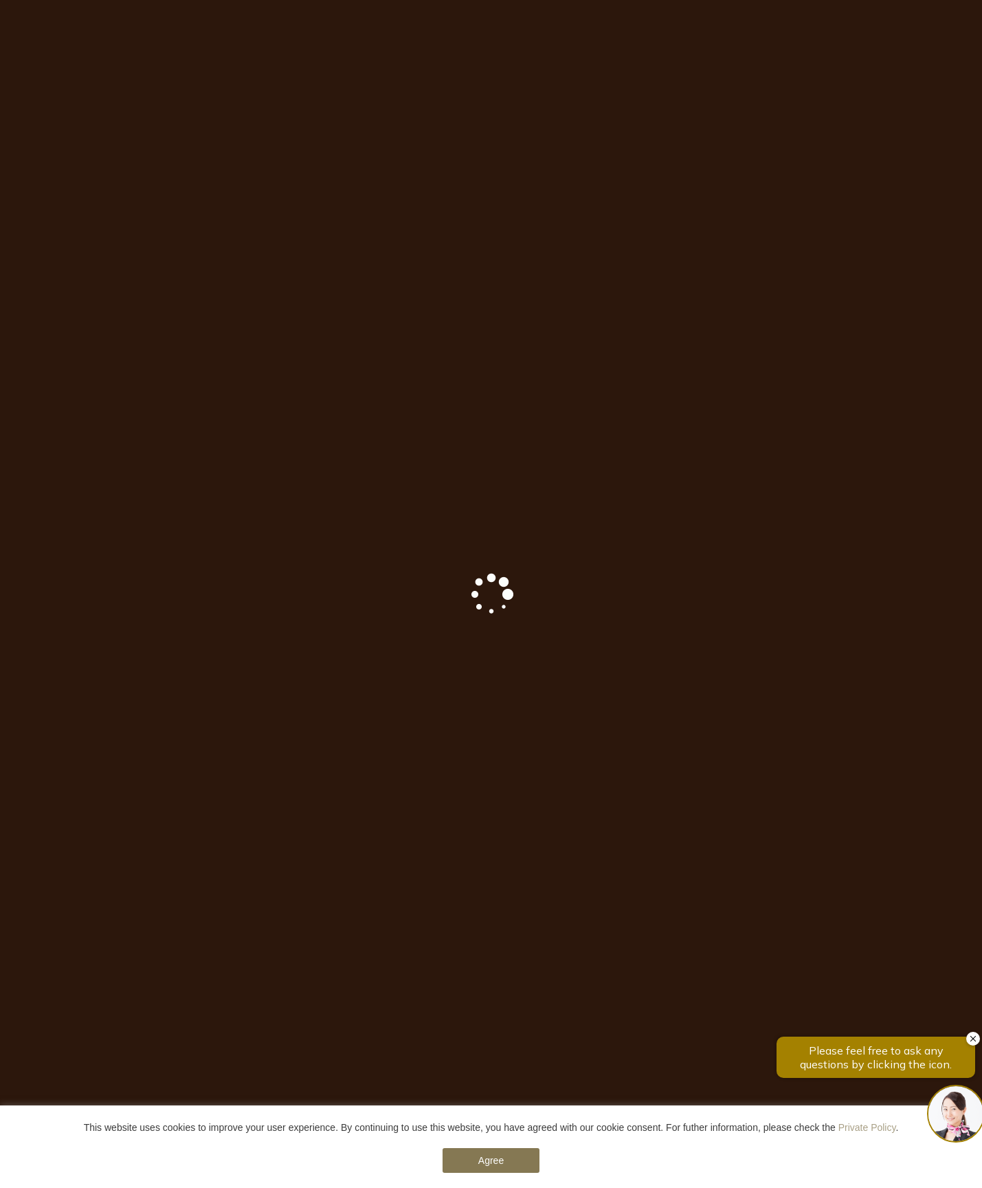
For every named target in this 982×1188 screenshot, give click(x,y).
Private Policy (867, 1127)
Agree (491, 1160)
